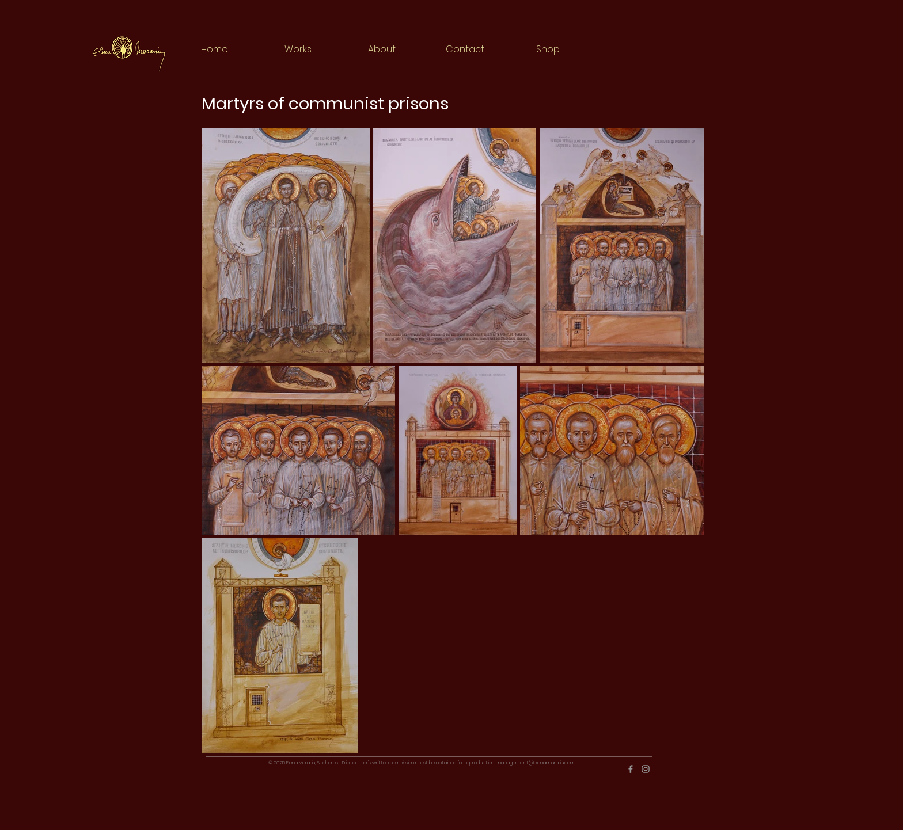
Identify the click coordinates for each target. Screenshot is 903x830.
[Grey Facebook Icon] (630, 769)
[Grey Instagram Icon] (645, 769)
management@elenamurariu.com (535, 762)
